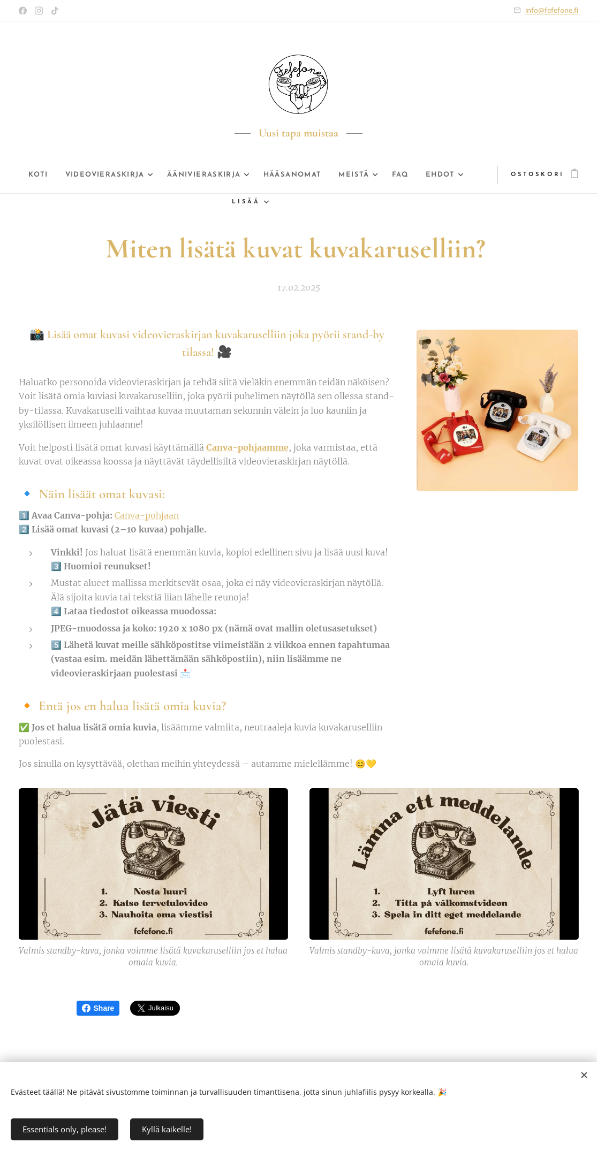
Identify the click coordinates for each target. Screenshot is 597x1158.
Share (98, 1008)
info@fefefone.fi (551, 10)
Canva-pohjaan (147, 515)
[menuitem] (42, 175)
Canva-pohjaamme (247, 447)
